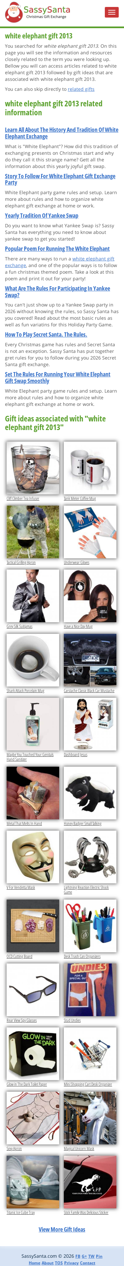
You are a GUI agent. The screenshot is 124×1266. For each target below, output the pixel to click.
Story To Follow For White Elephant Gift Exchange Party (60, 179)
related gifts (81, 89)
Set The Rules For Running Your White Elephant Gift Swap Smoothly (57, 377)
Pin (99, 1256)
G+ (84, 1256)
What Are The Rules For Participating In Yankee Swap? (57, 291)
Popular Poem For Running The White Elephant (57, 248)
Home (34, 1263)
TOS (59, 1263)
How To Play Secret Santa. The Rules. (46, 334)
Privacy (71, 1263)
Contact (87, 1263)
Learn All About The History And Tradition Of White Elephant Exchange (61, 133)
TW (91, 1256)
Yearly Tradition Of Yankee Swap (41, 215)
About (48, 1263)
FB (77, 1256)
